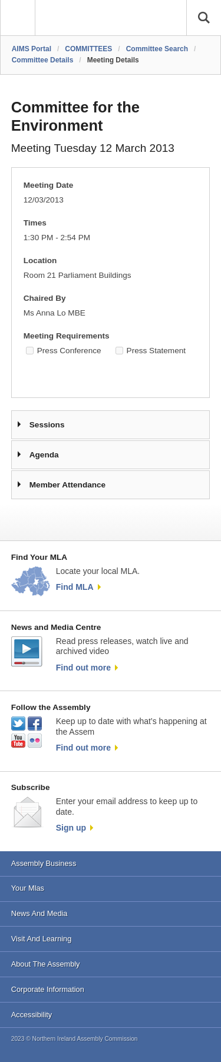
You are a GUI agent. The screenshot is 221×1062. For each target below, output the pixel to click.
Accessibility (31, 1014)
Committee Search (157, 49)
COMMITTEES (88, 49)
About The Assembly (45, 964)
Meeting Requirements (67, 335)
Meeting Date (49, 185)
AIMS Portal (31, 49)
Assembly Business (44, 863)
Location (40, 260)
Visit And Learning (41, 938)
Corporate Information (47, 989)
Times (35, 222)
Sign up (71, 827)
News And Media (39, 913)
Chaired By (45, 298)
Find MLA (75, 587)
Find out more (83, 667)
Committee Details (43, 60)
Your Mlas (27, 888)
